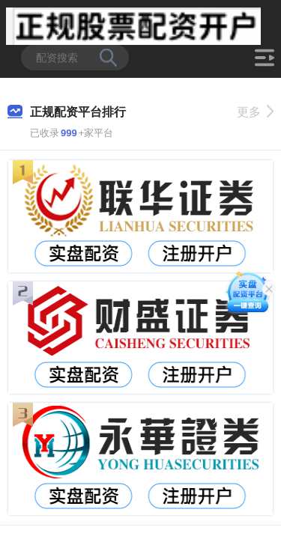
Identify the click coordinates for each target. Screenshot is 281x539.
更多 (255, 112)
